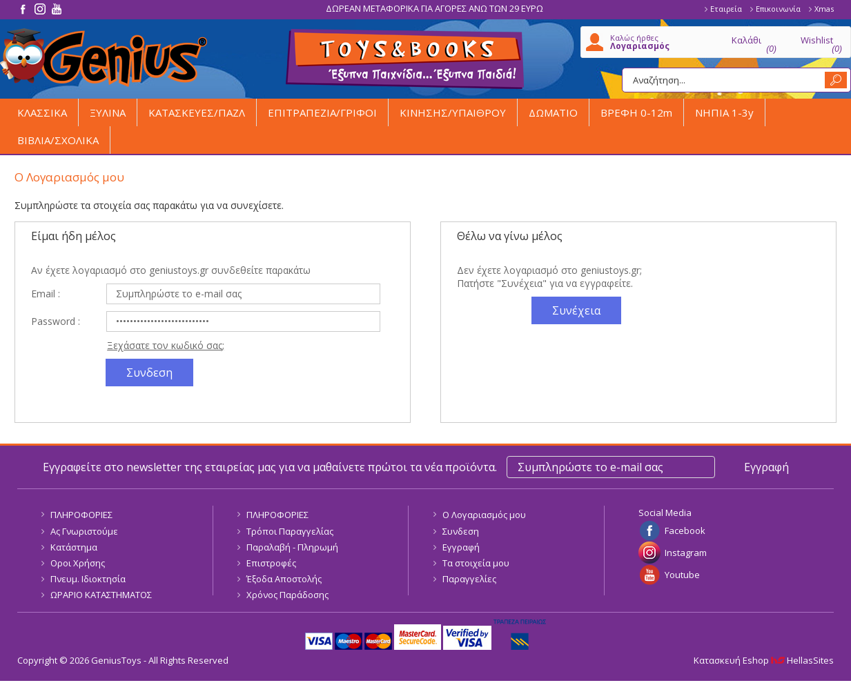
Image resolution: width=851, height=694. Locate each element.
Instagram (686, 552)
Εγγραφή (461, 547)
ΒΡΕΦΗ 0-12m (636, 112)
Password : (55, 321)
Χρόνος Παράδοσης (287, 594)
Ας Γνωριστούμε (84, 531)
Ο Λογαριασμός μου (484, 514)
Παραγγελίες (469, 579)
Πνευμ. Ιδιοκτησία (88, 579)
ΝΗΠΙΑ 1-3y (724, 112)
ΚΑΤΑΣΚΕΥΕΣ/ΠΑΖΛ (196, 112)
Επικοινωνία (778, 8)
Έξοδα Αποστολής (284, 579)
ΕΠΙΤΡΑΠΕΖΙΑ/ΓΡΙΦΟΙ (322, 112)
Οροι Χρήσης (77, 563)
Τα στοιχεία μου (475, 563)
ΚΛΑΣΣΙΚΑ (42, 112)
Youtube (682, 574)
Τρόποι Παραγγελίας (289, 531)
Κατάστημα (73, 547)
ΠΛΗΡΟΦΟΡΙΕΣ (81, 514)
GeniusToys (103, 57)
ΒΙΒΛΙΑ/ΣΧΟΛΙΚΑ (58, 140)
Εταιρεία (726, 8)
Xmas (824, 8)
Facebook (685, 530)
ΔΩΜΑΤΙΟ (553, 112)
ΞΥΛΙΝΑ (108, 112)
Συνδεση (460, 531)
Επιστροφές (271, 563)
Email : (45, 293)
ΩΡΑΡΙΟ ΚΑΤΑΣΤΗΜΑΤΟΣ (101, 594)
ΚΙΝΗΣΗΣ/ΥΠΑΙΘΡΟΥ (453, 112)
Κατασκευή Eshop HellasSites (764, 660)
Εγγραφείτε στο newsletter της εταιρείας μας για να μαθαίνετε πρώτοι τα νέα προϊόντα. (270, 467)
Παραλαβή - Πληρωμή (292, 547)
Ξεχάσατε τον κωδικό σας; (165, 345)
